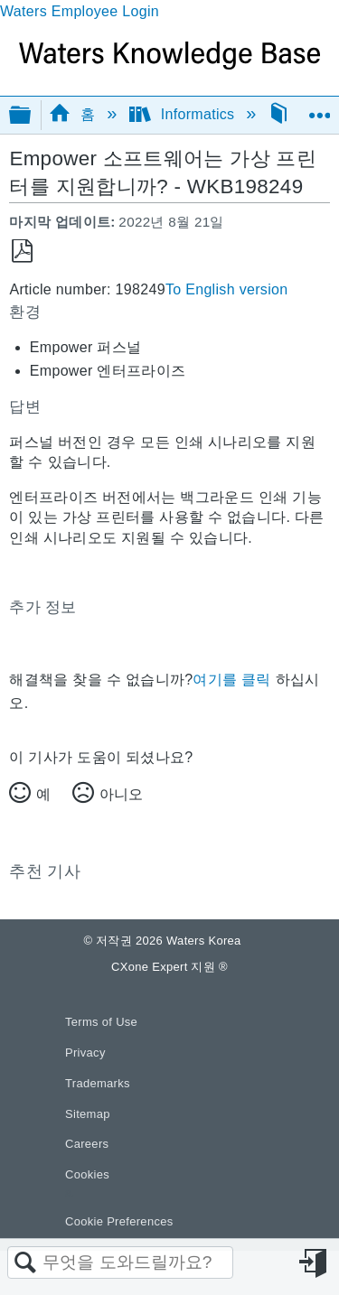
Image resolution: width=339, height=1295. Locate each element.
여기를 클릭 (231, 679)
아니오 (121, 794)
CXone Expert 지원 (169, 967)
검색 (25, 1263)
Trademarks (97, 1083)
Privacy (85, 1052)
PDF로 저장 (22, 251)
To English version (226, 289)
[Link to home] (169, 64)
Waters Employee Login (79, 11)
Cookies (87, 1174)
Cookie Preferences (119, 1221)
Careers (86, 1144)
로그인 (314, 1263)
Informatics (184, 114)
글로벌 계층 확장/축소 (32, 116)
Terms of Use (101, 1022)
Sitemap (87, 1114)
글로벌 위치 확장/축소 (319, 109)
